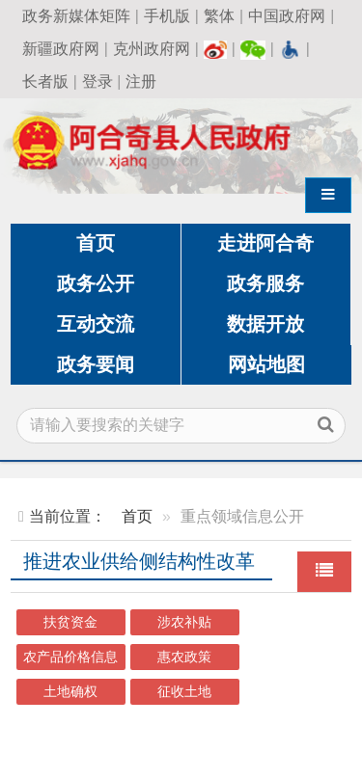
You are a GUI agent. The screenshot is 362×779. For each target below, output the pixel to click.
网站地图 (266, 364)
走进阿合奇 (265, 243)
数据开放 (265, 324)
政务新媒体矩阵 (76, 16)
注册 (140, 81)
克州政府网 (151, 48)
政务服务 (265, 283)
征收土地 (184, 692)
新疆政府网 (60, 48)
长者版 (45, 81)
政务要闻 (95, 364)
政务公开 (95, 283)
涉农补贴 (184, 622)
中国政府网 (286, 16)
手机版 (167, 16)
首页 (95, 243)
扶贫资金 (70, 622)
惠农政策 (184, 657)
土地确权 (70, 692)
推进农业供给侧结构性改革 (139, 561)
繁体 (219, 16)
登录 (97, 81)
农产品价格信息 (70, 657)
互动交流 (95, 324)
